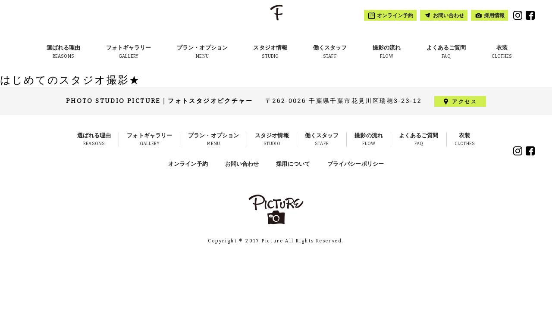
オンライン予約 (188, 164)
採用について (293, 164)
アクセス (464, 101)
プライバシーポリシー (355, 164)
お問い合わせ (242, 164)
